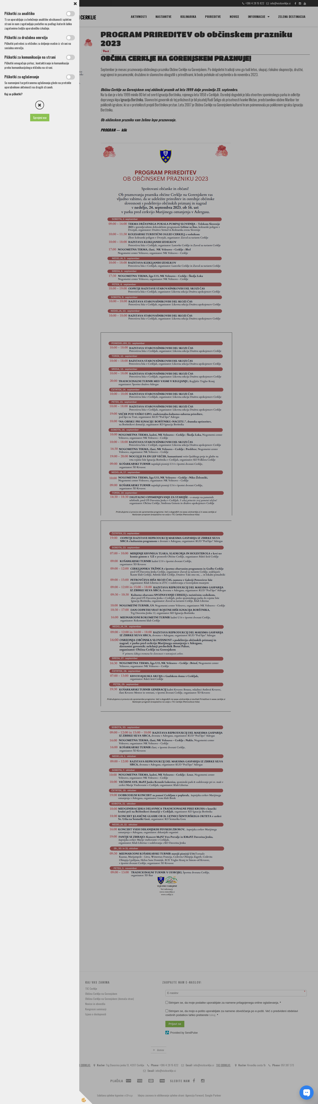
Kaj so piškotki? (13, 94)
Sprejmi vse (39, 117)
